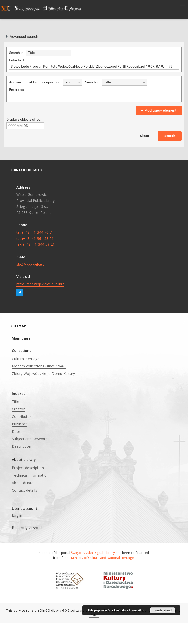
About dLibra (22, 482)
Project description (28, 467)
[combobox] (48, 53)
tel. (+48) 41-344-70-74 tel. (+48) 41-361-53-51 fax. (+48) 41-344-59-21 (35, 238)
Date (16, 431)
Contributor (21, 416)
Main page (21, 338)
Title (15, 401)
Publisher (19, 424)
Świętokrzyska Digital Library (93, 552)
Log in (17, 515)
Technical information (30, 475)
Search (169, 136)
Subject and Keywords (30, 438)
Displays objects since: (23, 119)
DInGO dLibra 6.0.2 (54, 610)
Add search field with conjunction (35, 82)
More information (133, 610)
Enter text (16, 60)
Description (21, 446)
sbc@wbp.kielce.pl (30, 264)
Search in (16, 53)
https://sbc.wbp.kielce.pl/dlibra (40, 284)
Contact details (24, 490)
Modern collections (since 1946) (39, 366)
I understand (163, 610)
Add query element (158, 110)
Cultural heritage (26, 358)
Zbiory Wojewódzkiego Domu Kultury (43, 373)
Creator (18, 409)
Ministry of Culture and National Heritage (103, 557)
